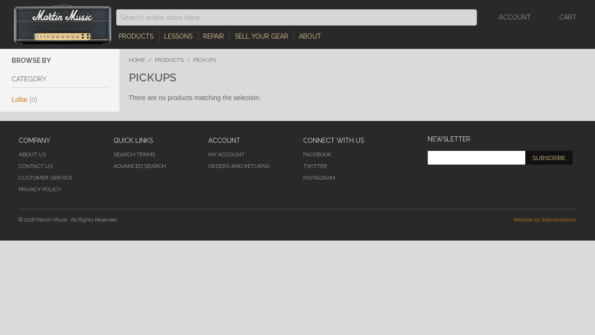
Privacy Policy (40, 189)
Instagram (319, 177)
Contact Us (36, 166)
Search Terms (134, 154)
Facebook (317, 154)
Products (136, 36)
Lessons (178, 36)
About (310, 36)
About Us (32, 154)
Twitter (315, 166)
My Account (226, 154)
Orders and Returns (239, 166)
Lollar (24, 99)
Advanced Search (139, 166)
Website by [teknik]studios (544, 220)
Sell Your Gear (261, 36)
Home (137, 60)
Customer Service (46, 177)
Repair (213, 36)
